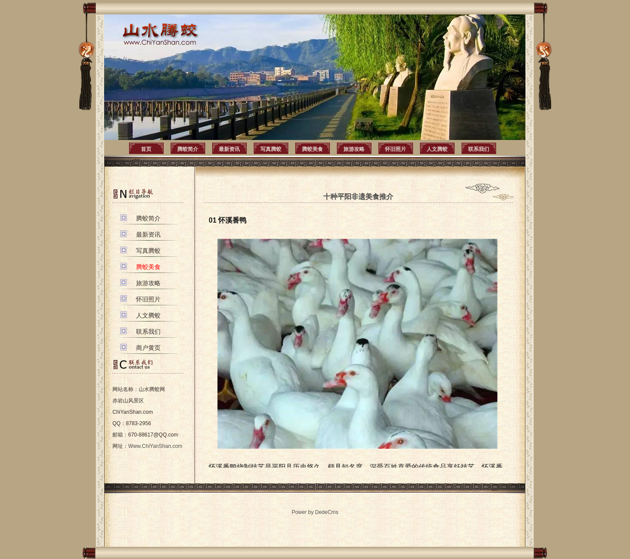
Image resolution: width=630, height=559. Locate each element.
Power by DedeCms (315, 512)
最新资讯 (229, 149)
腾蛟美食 (312, 149)
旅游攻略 (353, 149)
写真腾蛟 (270, 149)
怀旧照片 (395, 149)
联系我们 (478, 149)
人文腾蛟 (437, 149)
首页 (146, 149)
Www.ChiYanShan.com (155, 446)
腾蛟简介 (187, 149)
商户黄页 (148, 347)
